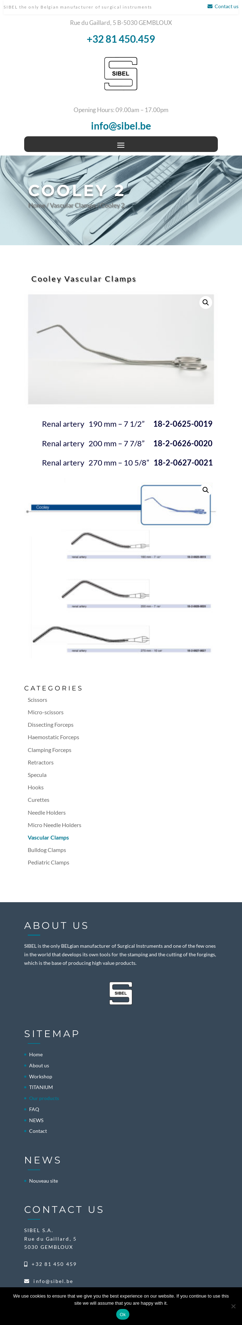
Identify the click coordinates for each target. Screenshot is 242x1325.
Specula (37, 774)
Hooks (36, 787)
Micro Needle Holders (54, 824)
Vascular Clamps (73, 205)
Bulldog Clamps (47, 849)
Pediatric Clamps (48, 862)
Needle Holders (47, 812)
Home (36, 205)
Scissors (37, 699)
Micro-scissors (46, 712)
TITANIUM (41, 1087)
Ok (123, 1314)
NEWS (36, 1120)
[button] (205, 302)
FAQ (34, 1109)
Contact (38, 1131)
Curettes (38, 799)
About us (39, 1065)
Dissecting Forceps (51, 724)
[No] (233, 1306)
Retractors (41, 762)
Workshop (40, 1076)
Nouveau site (43, 1181)
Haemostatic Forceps (53, 737)
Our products (44, 1098)
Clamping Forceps (49, 749)
